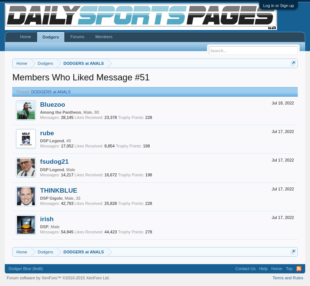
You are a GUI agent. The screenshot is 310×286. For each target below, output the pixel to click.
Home (25, 36)
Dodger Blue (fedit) (26, 268)
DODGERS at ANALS (50, 92)
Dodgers (51, 37)
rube (47, 133)
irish (47, 219)
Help (263, 268)
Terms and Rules (288, 278)
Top (289, 268)
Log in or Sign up (278, 5)
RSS (298, 268)
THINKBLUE (58, 190)
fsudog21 (54, 161)
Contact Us (246, 268)
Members (104, 36)
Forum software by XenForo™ (58, 278)
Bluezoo (52, 104)
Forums (77, 36)
